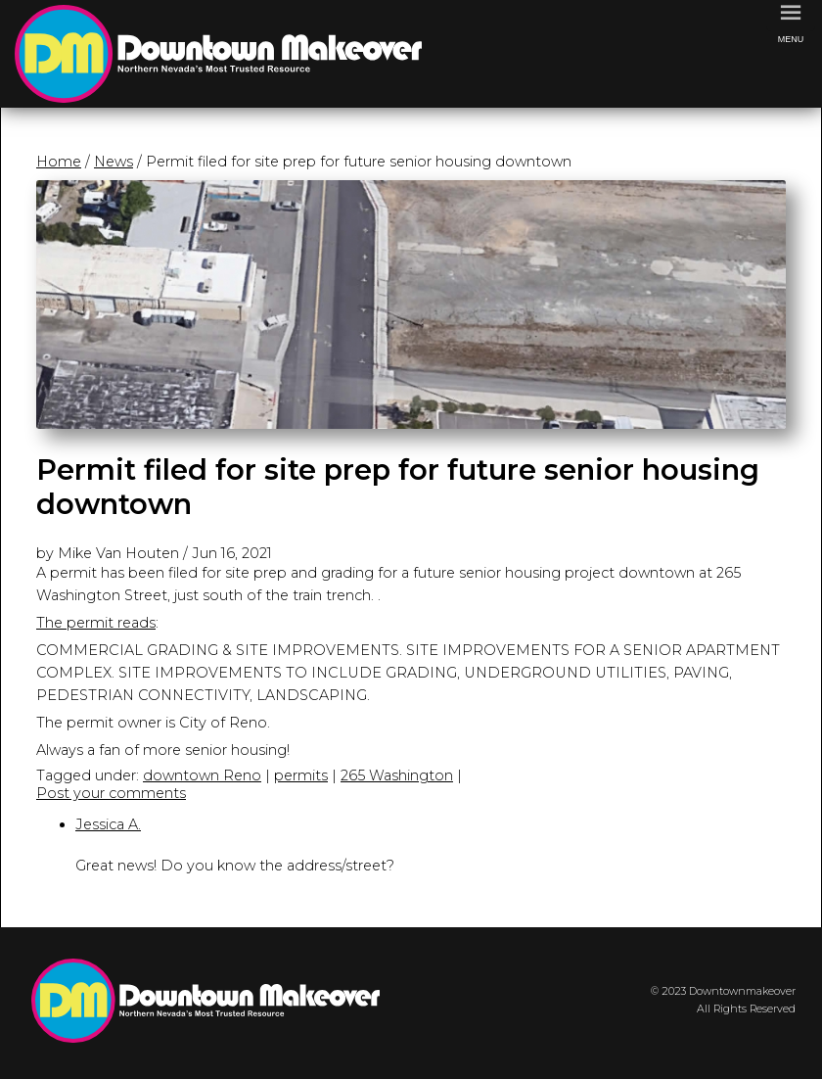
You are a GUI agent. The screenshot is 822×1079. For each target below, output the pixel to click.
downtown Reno (202, 775)
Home (58, 161)
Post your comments (111, 793)
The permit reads (96, 623)
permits (301, 775)
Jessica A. (108, 824)
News (113, 161)
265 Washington (397, 775)
